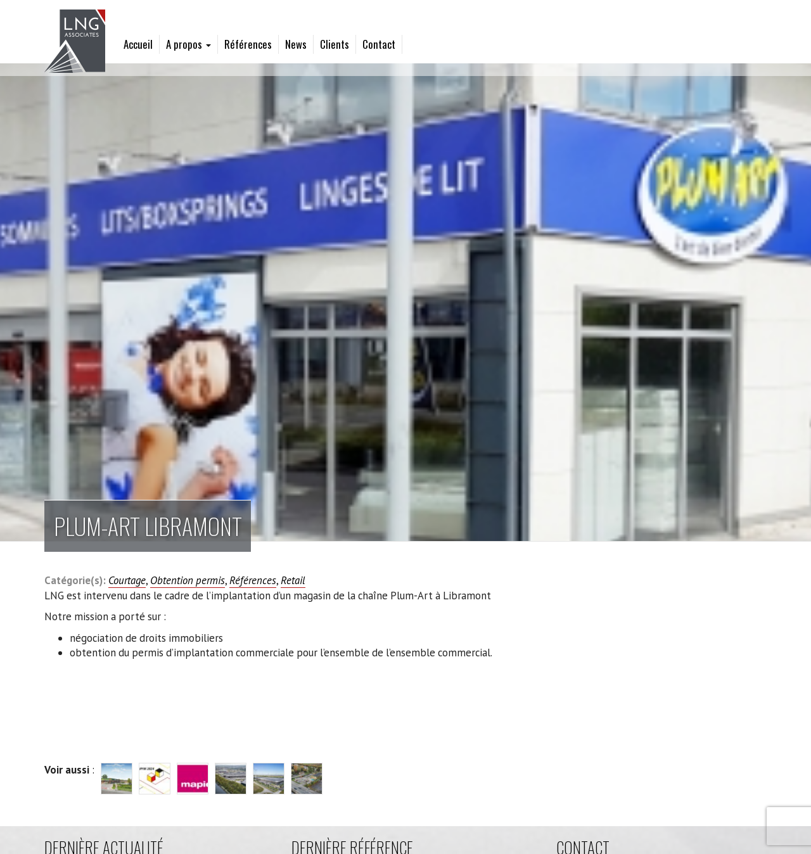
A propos (188, 44)
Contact (378, 44)
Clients (334, 44)
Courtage (127, 580)
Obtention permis (187, 580)
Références (248, 44)
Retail (293, 580)
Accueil (138, 44)
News (296, 44)
